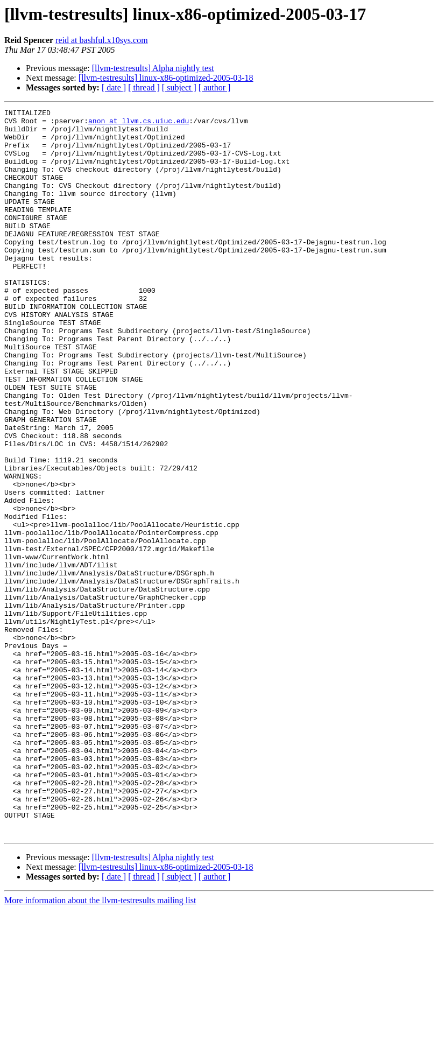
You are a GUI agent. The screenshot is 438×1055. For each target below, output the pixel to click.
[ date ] (114, 87)
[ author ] (215, 87)
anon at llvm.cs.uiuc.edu (138, 124)
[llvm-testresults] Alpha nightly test (153, 68)
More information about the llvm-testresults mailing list (100, 1045)
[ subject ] (179, 87)
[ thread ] (144, 87)
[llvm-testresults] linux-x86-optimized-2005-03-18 (166, 77)
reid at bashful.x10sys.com (101, 40)
